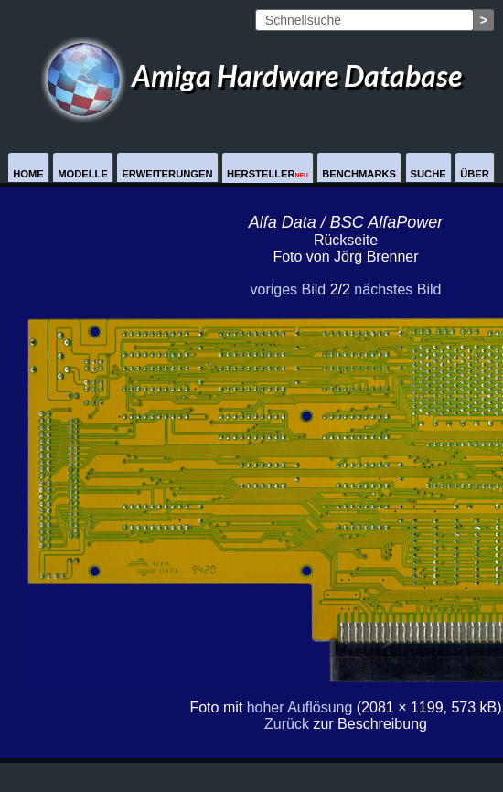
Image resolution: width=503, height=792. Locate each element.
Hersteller (267, 173)
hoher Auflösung (300, 707)
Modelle (83, 173)
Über (474, 173)
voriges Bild (288, 289)
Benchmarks (359, 173)
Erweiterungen (167, 173)
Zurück (286, 724)
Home (28, 173)
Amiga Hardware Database (251, 75)
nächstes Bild (397, 289)
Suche (428, 173)
